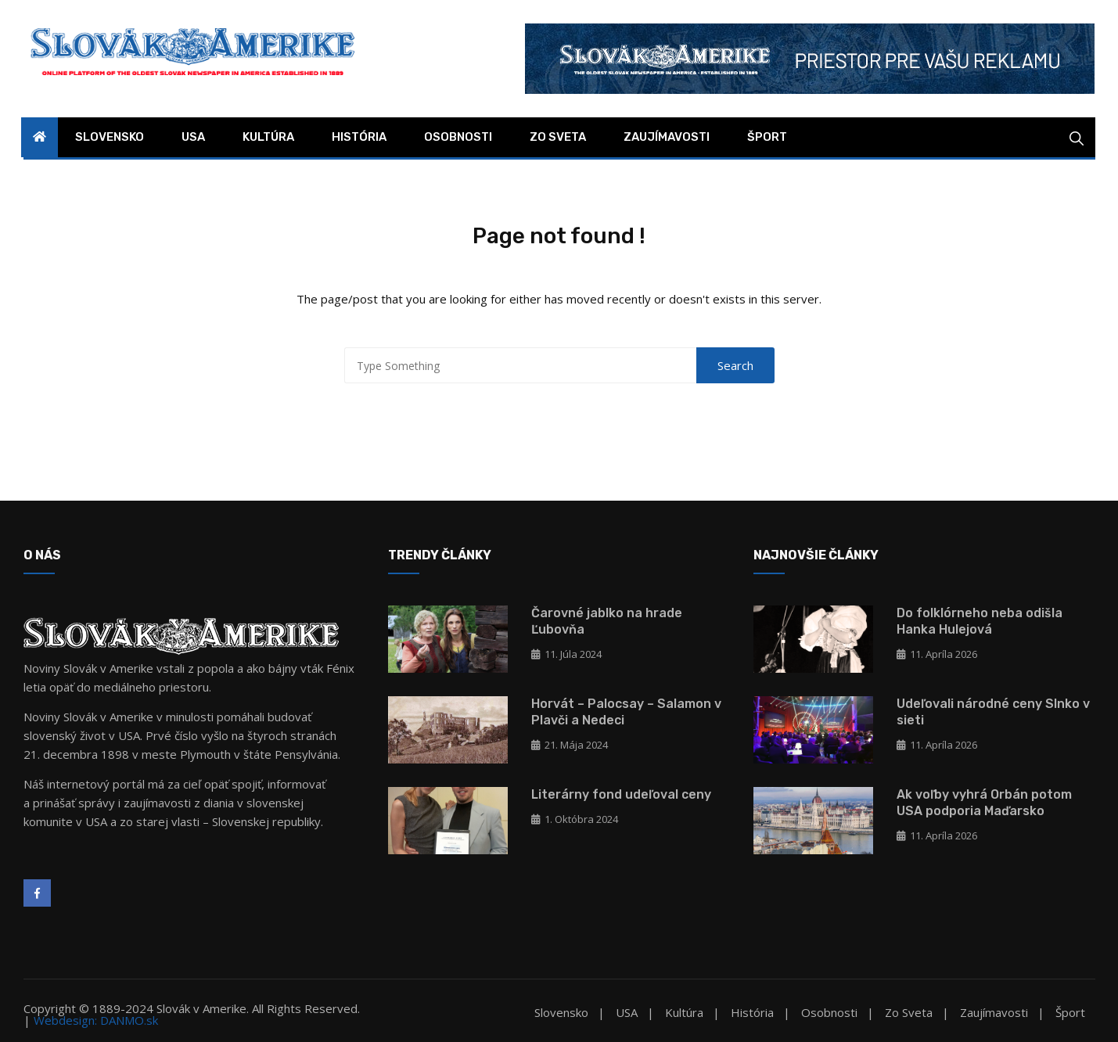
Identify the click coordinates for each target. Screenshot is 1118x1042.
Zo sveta (558, 137)
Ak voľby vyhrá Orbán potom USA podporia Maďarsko (984, 802)
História (359, 137)
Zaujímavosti (667, 137)
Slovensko (109, 137)
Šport (767, 137)
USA (193, 137)
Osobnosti (458, 137)
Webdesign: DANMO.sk (96, 1020)
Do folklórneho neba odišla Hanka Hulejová (979, 621)
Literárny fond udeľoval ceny (621, 794)
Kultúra (268, 137)
